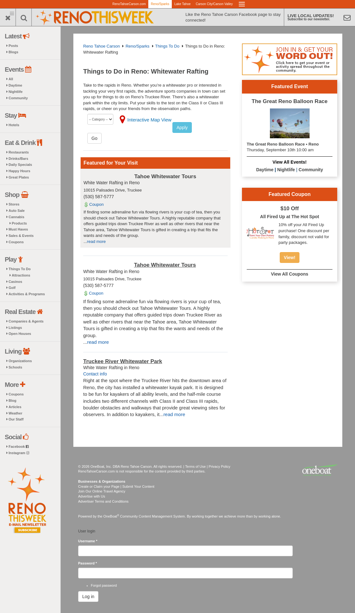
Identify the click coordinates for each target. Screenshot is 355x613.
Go (94, 138)
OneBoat (111, 516)
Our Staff (16, 419)
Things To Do (19, 269)
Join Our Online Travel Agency (101, 491)
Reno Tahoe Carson (101, 46)
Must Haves (18, 229)
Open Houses (20, 334)
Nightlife (16, 92)
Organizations (20, 361)
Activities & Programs (27, 294)
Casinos (15, 282)
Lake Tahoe (182, 4)
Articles (15, 407)
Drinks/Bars (18, 158)
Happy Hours (19, 171)
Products (19, 223)
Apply (182, 127)
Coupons (16, 242)
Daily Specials (20, 164)
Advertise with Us (91, 496)
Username (87, 541)
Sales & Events (21, 236)
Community (18, 98)
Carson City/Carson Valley (214, 4)
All (11, 79)
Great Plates (19, 177)
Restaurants (19, 152)
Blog (12, 400)
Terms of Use (195, 466)
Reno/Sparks (160, 4)
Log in (88, 596)
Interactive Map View (149, 119)
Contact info (95, 373)
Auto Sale (17, 210)
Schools (15, 367)
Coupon (96, 204)
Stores (14, 204)
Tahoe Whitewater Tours (165, 176)
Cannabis (16, 217)
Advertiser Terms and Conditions (103, 501)
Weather (15, 413)
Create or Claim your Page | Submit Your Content (116, 486)
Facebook (19, 446)
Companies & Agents (26, 321)
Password (87, 563)
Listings (15, 327)
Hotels (14, 125)
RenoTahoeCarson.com (129, 4)
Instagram (19, 453)
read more (96, 241)
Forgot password (104, 585)
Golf (12, 288)
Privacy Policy (219, 466)
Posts (13, 46)
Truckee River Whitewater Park (122, 361)
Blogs (13, 52)
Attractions (21, 275)
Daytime (15, 85)
